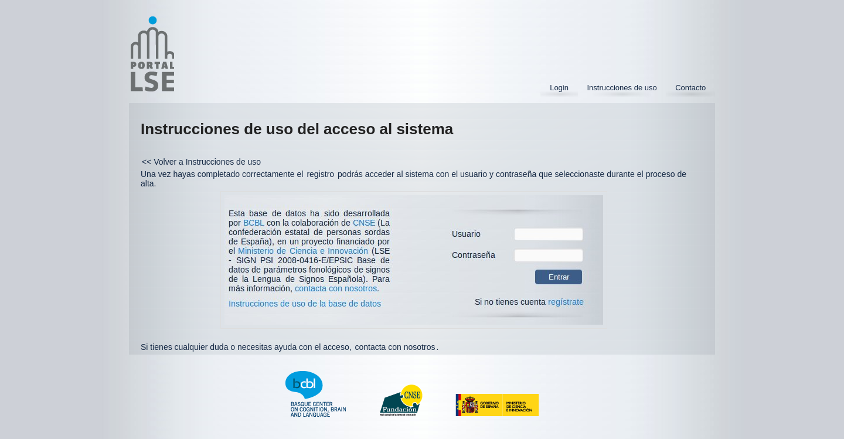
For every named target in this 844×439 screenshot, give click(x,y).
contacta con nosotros (395, 347)
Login (559, 87)
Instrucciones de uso (621, 87)
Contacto (690, 87)
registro (320, 174)
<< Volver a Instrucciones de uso (201, 161)
